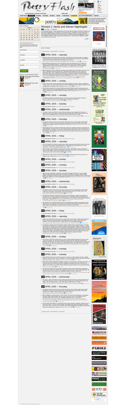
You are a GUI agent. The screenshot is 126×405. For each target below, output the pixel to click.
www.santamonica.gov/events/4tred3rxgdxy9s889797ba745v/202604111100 (60, 61)
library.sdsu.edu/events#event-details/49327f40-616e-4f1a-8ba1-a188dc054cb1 (61, 283)
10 (35, 33)
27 (24, 39)
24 (35, 37)
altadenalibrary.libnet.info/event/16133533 (52, 152)
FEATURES (45, 15)
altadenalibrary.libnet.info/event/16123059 (80, 176)
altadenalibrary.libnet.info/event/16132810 (52, 233)
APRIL (29, 28)
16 (32, 35)
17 (35, 35)
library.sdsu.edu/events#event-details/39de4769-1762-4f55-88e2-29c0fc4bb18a (61, 116)
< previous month (45, 51)
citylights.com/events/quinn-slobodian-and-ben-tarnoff (55, 273)
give (99, 7)
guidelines (100, 8)
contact (99, 10)
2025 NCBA (31, 15)
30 (32, 39)
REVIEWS (52, 15)
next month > (62, 51)
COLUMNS (38, 15)
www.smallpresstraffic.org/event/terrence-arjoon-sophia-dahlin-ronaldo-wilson (60, 223)
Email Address (23, 49)
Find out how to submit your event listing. (65, 106)
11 (37, 33)
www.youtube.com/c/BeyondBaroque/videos (65, 77)
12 (21, 35)
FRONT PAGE (23, 15)
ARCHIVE (96, 15)
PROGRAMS (65, 15)
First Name (22, 54)
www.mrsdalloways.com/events (48, 37)
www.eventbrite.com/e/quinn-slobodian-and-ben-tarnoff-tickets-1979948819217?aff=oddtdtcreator (65, 272)
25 (37, 37)
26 (21, 39)
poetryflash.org (66, 86)
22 (29, 37)
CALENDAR (74, 15)
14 (26, 35)
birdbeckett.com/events (80, 90)
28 (26, 39)
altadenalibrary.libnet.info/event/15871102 (52, 193)
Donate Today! (82, 12)
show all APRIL (54, 51)
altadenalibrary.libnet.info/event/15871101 (79, 124)
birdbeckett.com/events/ (65, 307)
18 (37, 35)
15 (29, 35)
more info (26, 78)
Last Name (22, 60)
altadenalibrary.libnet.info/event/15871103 (52, 293)
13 (24, 35)
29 (29, 39)
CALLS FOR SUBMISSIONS (85, 15)
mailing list (100, 12)
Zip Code (22, 65)
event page (85, 61)
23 (32, 37)
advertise (100, 5)
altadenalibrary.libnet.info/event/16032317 (52, 100)
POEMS (58, 15)
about (99, 3)
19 (21, 37)
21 (26, 37)
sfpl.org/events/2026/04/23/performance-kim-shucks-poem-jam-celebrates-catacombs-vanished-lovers (66, 206)
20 (24, 37)
